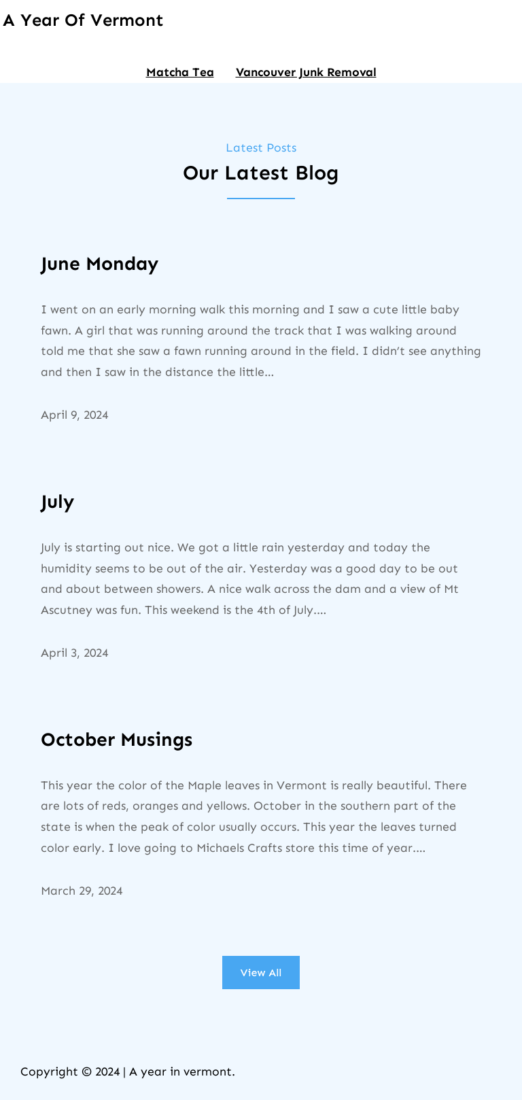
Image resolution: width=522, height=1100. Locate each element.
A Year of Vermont (83, 20)
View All (261, 972)
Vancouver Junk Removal (306, 72)
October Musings (116, 739)
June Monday (99, 263)
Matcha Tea (180, 72)
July (57, 501)
